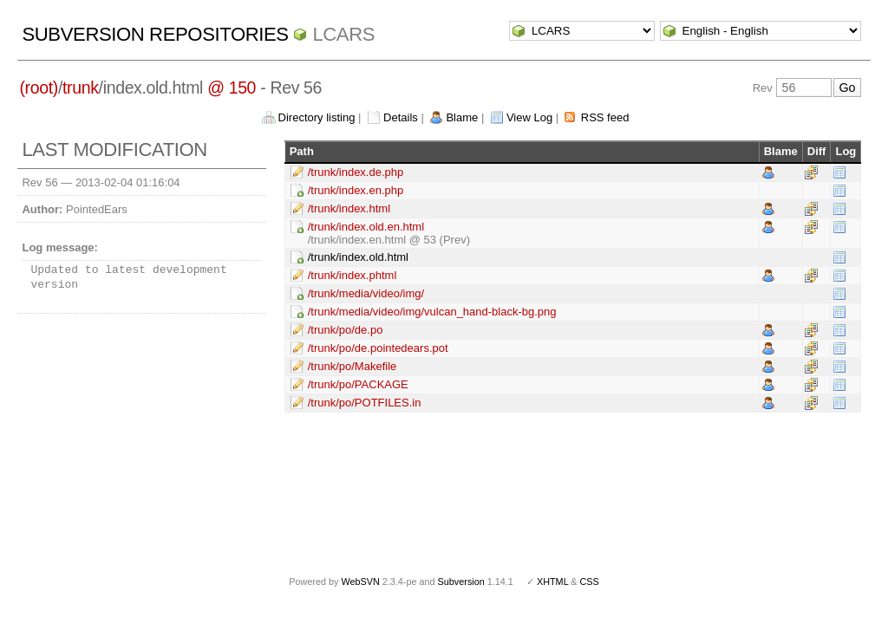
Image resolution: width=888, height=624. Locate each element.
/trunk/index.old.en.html (366, 226)
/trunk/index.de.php (356, 172)
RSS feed (605, 117)
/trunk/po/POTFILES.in (364, 402)
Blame (462, 117)
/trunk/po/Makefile (352, 366)
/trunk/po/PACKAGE (358, 384)
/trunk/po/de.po (345, 329)
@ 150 (231, 87)
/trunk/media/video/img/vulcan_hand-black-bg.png (432, 311)
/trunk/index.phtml (352, 275)
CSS (589, 581)
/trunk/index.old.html (358, 256)
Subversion (461, 581)
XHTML (552, 581)
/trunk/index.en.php (356, 190)
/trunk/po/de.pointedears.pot (378, 347)
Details (400, 117)
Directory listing (317, 117)
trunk (80, 87)
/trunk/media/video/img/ (366, 293)
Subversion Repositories (155, 34)
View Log (529, 117)
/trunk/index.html (349, 208)
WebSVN (360, 581)
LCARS (343, 34)
